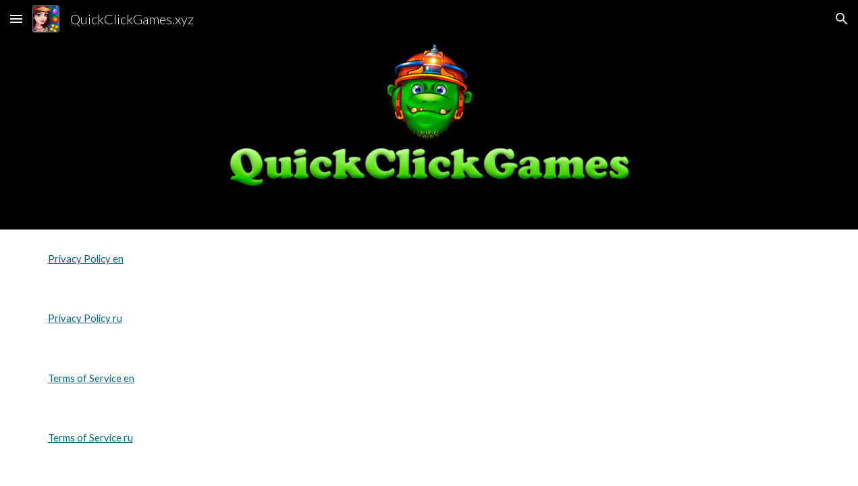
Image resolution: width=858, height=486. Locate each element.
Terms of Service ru (90, 437)
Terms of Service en (91, 378)
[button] (16, 18)
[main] (429, 259)
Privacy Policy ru (85, 318)
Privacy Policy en (86, 259)
